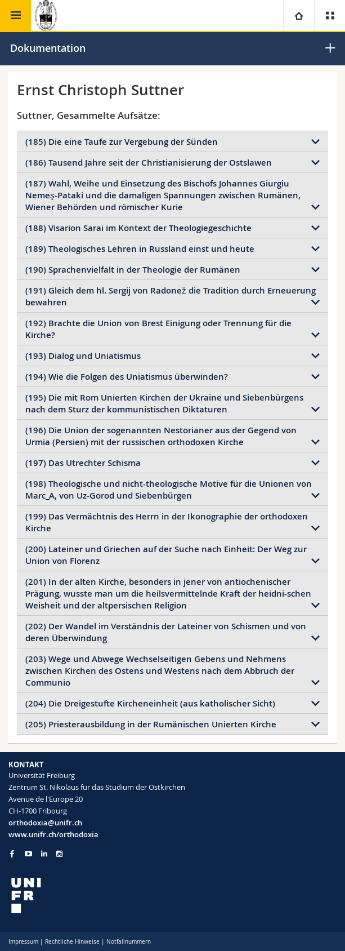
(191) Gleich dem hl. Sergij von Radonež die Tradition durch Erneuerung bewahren (170, 296)
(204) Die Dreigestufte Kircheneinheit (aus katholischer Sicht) (150, 703)
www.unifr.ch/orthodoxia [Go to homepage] (53, 834)
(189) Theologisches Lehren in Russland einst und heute (139, 249)
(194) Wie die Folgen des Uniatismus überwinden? (126, 377)
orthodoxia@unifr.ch (45, 822)
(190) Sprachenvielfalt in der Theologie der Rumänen (132, 269)
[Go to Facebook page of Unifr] (12, 853)
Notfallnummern (128, 941)
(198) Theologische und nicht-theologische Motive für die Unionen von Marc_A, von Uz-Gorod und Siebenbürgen (168, 489)
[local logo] (172, 895)
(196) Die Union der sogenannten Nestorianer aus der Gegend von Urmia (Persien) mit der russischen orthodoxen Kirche (161, 436)
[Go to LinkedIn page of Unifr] (44, 853)
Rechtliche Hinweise (72, 941)
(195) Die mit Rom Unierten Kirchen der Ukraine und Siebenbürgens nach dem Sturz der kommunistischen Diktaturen (164, 403)
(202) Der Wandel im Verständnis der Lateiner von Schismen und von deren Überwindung (165, 632)
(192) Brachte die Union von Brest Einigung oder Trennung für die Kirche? (158, 329)
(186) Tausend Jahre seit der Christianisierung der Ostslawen (148, 162)
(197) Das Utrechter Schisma (83, 463)
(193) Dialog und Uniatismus (83, 356)
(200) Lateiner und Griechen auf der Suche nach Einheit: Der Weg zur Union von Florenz (166, 555)
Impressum (23, 941)
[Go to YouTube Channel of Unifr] (28, 853)
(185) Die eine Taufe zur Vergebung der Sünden (121, 142)
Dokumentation (48, 48)
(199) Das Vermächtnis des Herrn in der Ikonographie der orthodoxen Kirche (166, 522)
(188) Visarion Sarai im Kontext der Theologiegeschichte (138, 228)
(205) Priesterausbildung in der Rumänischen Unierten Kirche (150, 724)
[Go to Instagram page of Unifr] (59, 853)
